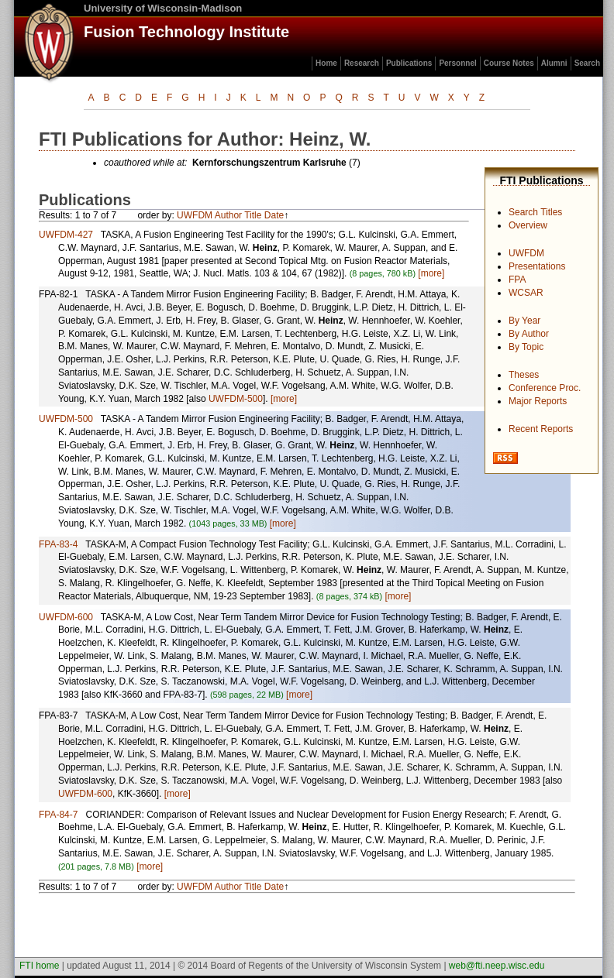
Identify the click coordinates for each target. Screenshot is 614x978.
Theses (524, 374)
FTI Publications (541, 180)
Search (587, 63)
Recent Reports (541, 429)
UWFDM (526, 253)
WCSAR (526, 292)
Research (361, 63)
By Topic (526, 346)
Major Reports (538, 401)
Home (326, 63)
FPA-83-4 (58, 544)
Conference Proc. (545, 388)
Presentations (537, 266)
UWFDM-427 (66, 234)
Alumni (554, 63)
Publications (409, 63)
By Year (524, 320)
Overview (528, 225)
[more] (431, 273)
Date (274, 215)
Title (252, 215)
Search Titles (535, 212)
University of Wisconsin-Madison (163, 8)
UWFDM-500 (236, 398)
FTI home (39, 965)
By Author (529, 333)
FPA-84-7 (58, 814)
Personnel (457, 63)
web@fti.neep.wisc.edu (497, 965)
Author (228, 215)
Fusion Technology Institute (186, 31)
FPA (517, 279)
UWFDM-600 (66, 617)
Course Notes (509, 63)
